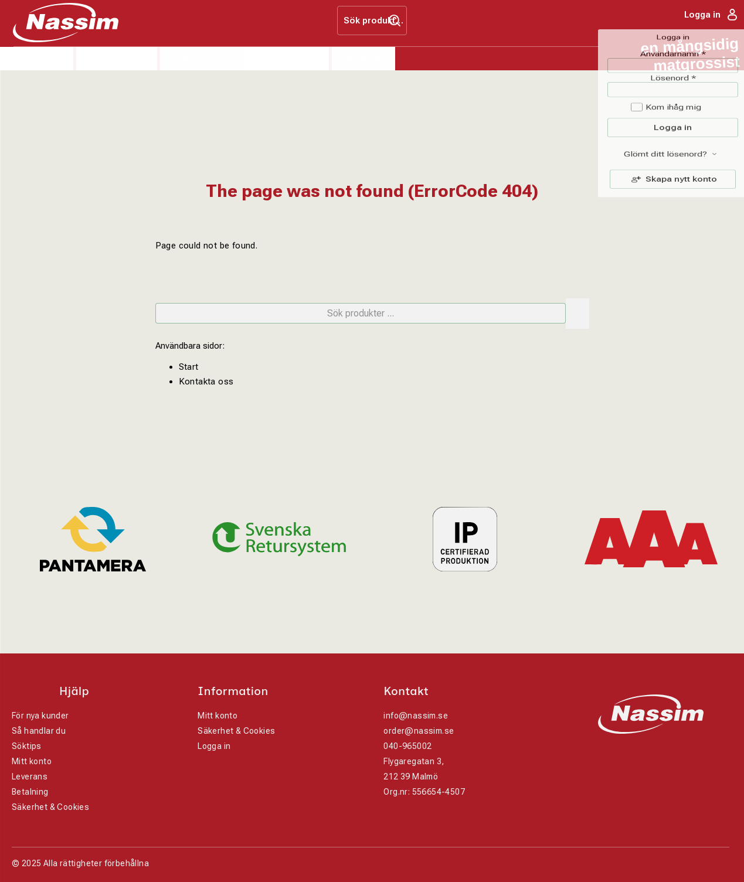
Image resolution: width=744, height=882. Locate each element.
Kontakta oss (206, 381)
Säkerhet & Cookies (50, 807)
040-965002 (407, 746)
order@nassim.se (418, 730)
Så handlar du (39, 730)
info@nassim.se (415, 715)
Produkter (37, 58)
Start (189, 367)
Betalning (30, 791)
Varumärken (202, 58)
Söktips (27, 746)
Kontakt (363, 58)
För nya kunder (40, 715)
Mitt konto (32, 761)
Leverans (29, 776)
